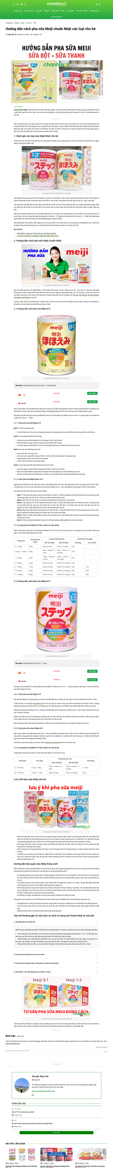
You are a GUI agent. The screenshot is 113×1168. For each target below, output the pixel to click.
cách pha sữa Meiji (51, 742)
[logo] (56, 6)
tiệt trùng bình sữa (36, 703)
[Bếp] (56, 1120)
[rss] (25, 4)
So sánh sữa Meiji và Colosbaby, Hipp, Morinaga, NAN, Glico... (38, 236)
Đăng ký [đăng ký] (105, 1047)
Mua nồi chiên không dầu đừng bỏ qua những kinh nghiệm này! (32, 1123)
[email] (34, 1095)
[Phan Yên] (11, 34)
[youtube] (21, 4)
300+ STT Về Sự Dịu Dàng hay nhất (23, 1112)
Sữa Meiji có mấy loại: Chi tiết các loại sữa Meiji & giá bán (36, 233)
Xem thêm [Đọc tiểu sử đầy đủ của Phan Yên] (56, 1133)
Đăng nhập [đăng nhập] (99, 1047)
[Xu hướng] (56, 1109)
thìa (52, 411)
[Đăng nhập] (96, 5)
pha (48, 141)
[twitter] (17, 4)
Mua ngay (92, 393)
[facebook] (14, 4)
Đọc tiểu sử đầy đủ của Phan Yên (43, 1091)
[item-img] (22, 1154)
